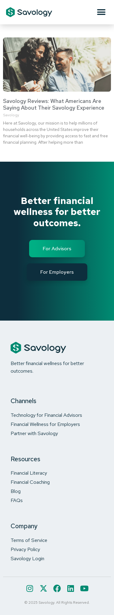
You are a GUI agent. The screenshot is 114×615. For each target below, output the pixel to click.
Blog (16, 491)
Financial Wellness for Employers (45, 424)
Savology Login (27, 558)
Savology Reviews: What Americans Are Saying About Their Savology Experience (53, 104)
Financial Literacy (29, 472)
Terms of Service (29, 540)
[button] (101, 12)
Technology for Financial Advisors (46, 415)
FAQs (17, 500)
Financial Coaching (30, 482)
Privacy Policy (25, 549)
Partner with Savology (34, 433)
